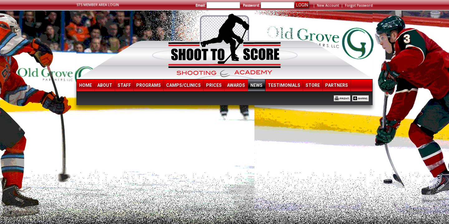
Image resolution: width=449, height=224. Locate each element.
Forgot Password (359, 5)
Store (313, 85)
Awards (236, 85)
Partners (336, 85)
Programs (148, 85)
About (104, 85)
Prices (214, 85)
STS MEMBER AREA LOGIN (97, 4)
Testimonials (284, 85)
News (256, 85)
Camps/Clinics (183, 85)
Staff (124, 85)
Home (85, 85)
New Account (328, 5)
